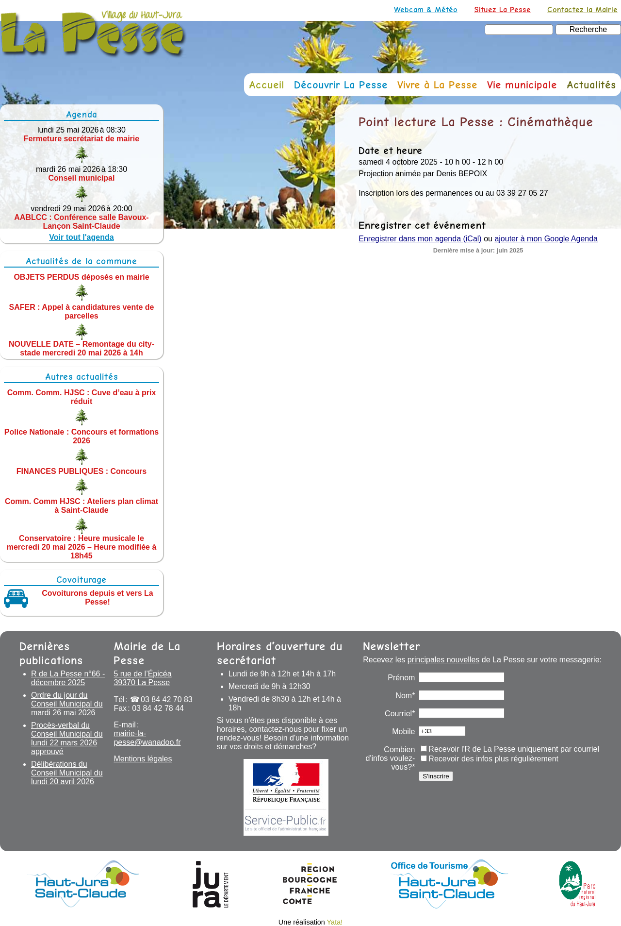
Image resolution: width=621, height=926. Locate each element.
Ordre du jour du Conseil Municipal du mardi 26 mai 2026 (67, 704)
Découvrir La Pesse (341, 84)
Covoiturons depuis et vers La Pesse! (97, 597)
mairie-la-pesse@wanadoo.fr (147, 737)
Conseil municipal (82, 178)
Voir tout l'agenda (81, 237)
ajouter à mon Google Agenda (546, 239)
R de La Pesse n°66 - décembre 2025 (68, 678)
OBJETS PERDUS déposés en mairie (81, 276)
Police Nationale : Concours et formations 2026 (81, 436)
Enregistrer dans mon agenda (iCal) (420, 239)
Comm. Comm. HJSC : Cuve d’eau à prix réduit (81, 396)
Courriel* (400, 713)
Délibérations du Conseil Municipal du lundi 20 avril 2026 (67, 773)
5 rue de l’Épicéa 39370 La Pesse (142, 678)
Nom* (405, 695)
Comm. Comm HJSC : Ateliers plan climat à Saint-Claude (81, 505)
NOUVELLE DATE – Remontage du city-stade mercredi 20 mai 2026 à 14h (81, 348)
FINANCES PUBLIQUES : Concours (81, 471)
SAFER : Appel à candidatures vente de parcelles (81, 311)
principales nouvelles (444, 660)
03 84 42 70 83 (167, 699)
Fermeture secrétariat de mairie (81, 139)
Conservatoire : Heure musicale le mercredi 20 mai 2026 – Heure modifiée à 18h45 (82, 547)
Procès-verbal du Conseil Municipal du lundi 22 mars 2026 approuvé (67, 738)
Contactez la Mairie (582, 9)
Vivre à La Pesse (437, 84)
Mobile (403, 731)
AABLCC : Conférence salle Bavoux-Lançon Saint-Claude (81, 221)
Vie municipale (522, 84)
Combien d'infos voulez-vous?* (390, 758)
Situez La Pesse (502, 9)
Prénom (401, 677)
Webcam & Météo (426, 9)
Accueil (266, 84)
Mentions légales (143, 759)
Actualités (591, 84)
